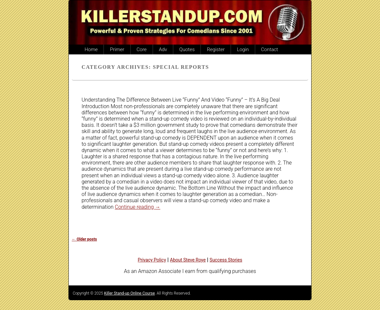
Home (91, 49)
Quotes (187, 49)
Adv (163, 49)
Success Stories (226, 259)
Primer (117, 49)
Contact (269, 49)
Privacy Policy (152, 259)
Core (142, 49)
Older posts (84, 239)
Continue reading (138, 207)
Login (243, 49)
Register (216, 49)
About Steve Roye (188, 259)
